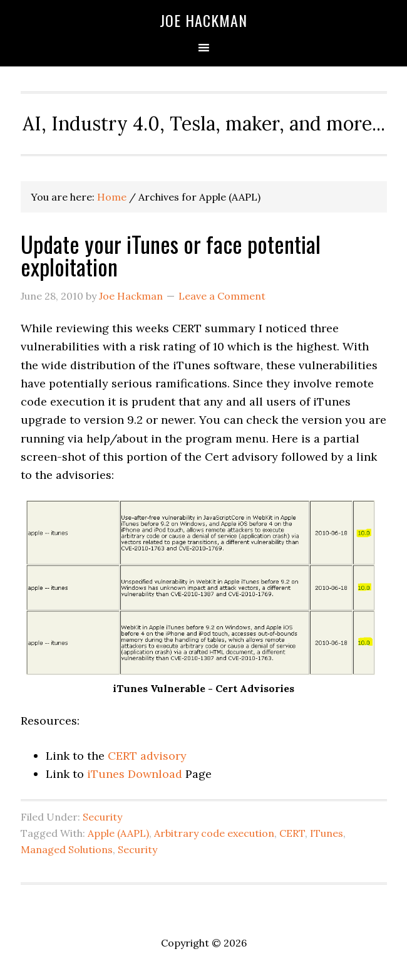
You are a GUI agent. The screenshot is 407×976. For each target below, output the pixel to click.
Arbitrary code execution (214, 833)
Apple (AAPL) (118, 833)
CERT (292, 833)
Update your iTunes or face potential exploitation (171, 255)
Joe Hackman (203, 20)
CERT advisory (147, 755)
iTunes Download (133, 774)
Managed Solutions (67, 849)
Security (102, 817)
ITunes (326, 833)
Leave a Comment (221, 296)
